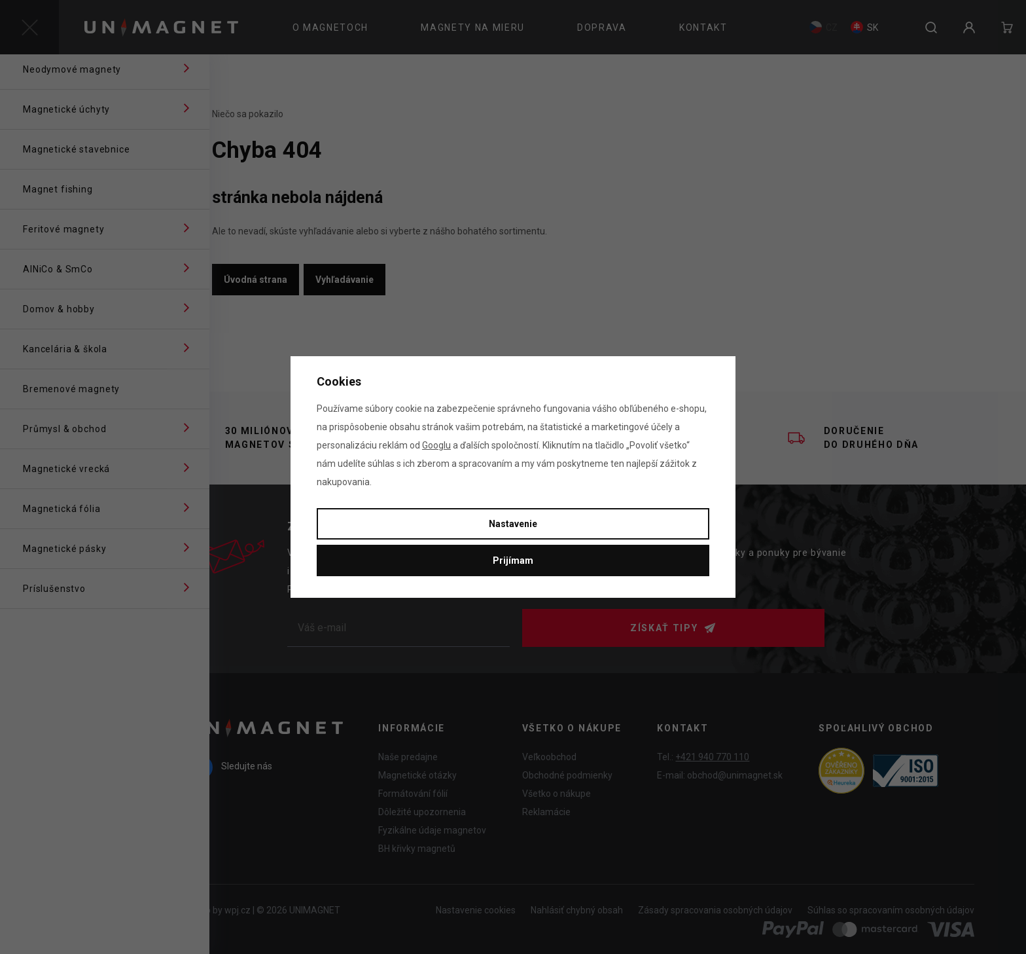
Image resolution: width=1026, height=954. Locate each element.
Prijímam (513, 560)
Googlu (436, 445)
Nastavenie (513, 524)
